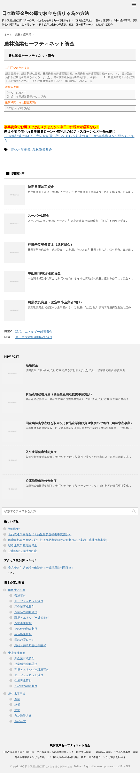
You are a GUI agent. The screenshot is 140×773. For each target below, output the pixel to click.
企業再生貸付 (23, 623)
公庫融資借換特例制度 (41, 481)
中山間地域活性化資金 (44, 273)
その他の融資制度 (25, 629)
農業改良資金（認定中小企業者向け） (56, 302)
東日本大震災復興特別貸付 (33, 337)
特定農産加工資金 (41, 187)
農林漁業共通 (42, 149)
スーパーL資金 (38, 216)
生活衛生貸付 (23, 634)
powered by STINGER (117, 766)
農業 (17, 699)
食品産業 (20, 721)
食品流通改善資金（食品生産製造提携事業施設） (59, 394)
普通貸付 (20, 595)
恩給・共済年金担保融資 (30, 645)
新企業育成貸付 (24, 606)
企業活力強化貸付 (25, 612)
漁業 (17, 710)
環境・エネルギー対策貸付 (31, 617)
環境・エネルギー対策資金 (33, 331)
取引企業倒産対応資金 (41, 452)
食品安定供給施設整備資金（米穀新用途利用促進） (41, 568)
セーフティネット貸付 (28, 601)
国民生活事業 (16, 590)
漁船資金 (32, 365)
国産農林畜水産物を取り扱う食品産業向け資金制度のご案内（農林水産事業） (79, 423)
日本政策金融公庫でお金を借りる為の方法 (45, 13)
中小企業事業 (16, 653)
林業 (17, 704)
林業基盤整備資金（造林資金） (51, 244)
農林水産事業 (20, 149)
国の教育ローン (24, 640)
